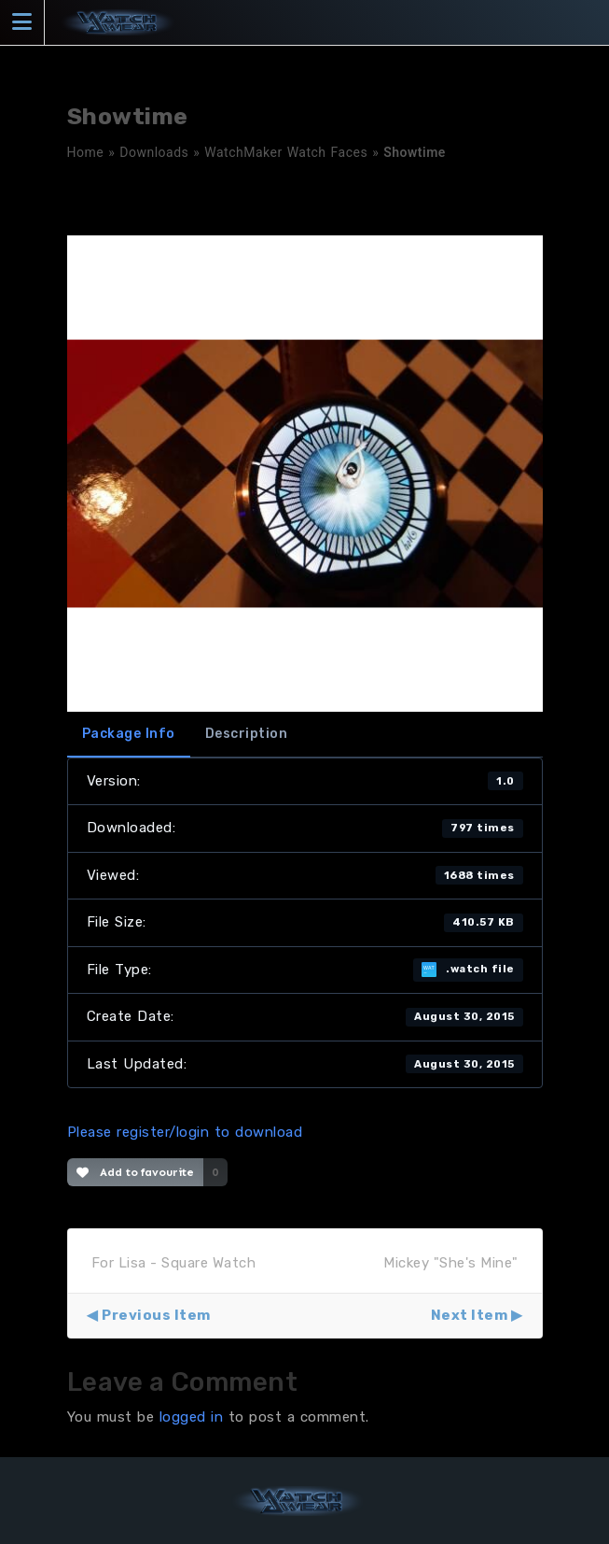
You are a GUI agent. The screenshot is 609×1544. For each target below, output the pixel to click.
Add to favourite (135, 1172)
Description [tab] (246, 734)
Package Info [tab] (128, 734)
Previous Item (156, 1315)
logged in (191, 1417)
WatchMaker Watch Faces (285, 152)
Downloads (153, 152)
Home (85, 152)
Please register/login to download (185, 1132)
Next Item (469, 1315)
